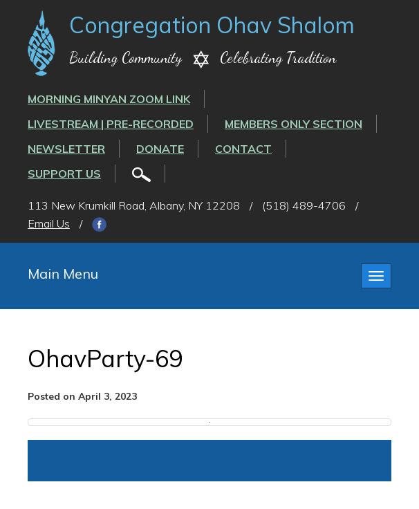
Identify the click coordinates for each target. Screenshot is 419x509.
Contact (243, 149)
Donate (160, 149)
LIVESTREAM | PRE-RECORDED (111, 124)
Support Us (64, 174)
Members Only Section (293, 124)
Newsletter (66, 149)
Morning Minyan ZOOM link (109, 99)
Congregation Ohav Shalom (212, 25)
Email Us (49, 223)
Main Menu (63, 273)
